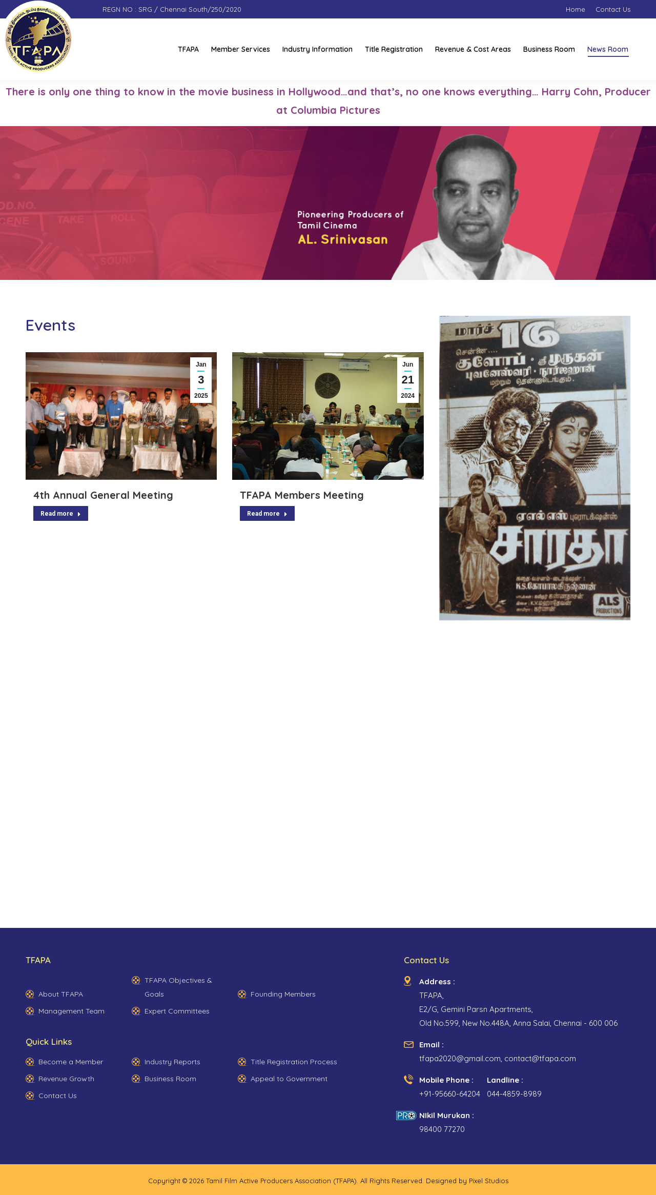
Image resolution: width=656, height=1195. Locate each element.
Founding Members (283, 994)
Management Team (71, 1011)
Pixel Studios (488, 1181)
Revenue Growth (66, 1078)
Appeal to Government (289, 1078)
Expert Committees (177, 1011)
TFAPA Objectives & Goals (178, 987)
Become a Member (70, 1061)
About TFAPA (60, 994)
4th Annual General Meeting (103, 495)
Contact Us (57, 1095)
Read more (60, 513)
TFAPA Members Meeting (302, 495)
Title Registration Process (294, 1061)
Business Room (170, 1078)
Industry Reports (172, 1061)
